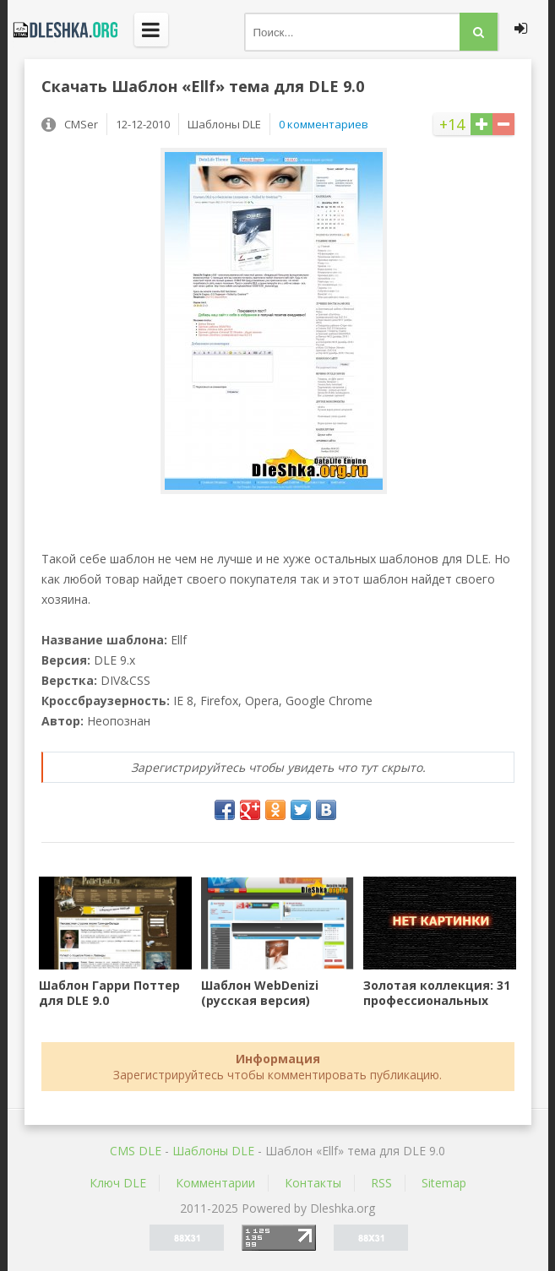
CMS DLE (135, 1151)
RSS (381, 1183)
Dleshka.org (62, 29)
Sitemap (444, 1183)
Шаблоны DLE (213, 1151)
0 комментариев (323, 124)
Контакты (313, 1183)
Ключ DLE (118, 1183)
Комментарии (215, 1183)
